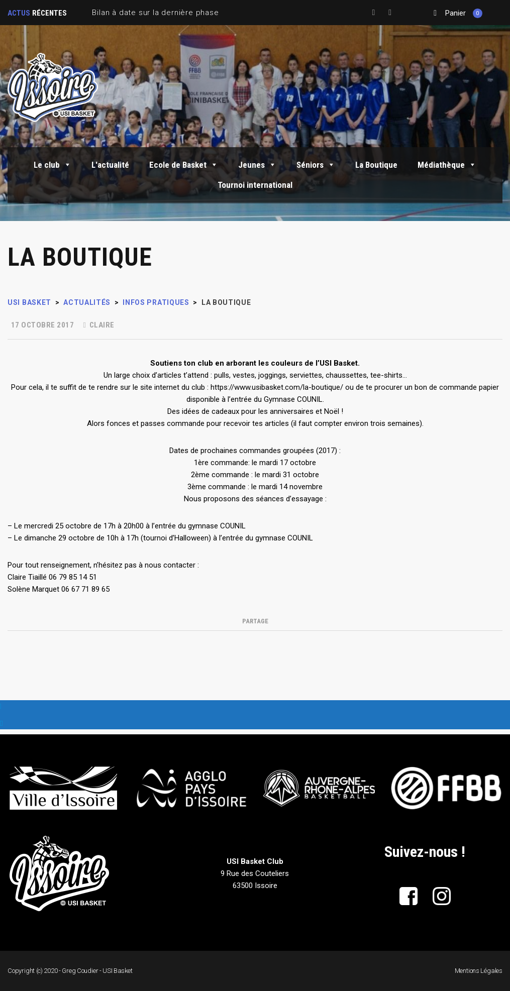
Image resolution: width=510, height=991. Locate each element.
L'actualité (110, 165)
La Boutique (376, 165)
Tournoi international (255, 185)
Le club (52, 165)
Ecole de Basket (183, 165)
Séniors (315, 165)
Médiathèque (447, 165)
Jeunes (257, 165)
